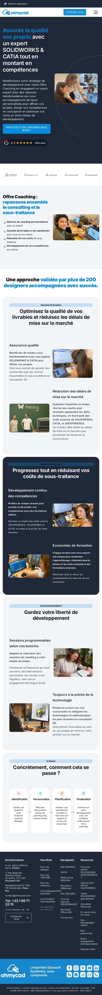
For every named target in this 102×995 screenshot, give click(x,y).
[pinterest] (83, 968)
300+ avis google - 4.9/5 (85, 988)
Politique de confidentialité (59, 988)
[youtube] (89, 968)
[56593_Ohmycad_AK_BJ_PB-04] (13, 965)
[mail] (89, 974)
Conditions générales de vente (34, 988)
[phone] (96, 974)
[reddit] (83, 974)
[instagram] (76, 968)
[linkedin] (96, 968)
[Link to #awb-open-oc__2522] (95, 12)
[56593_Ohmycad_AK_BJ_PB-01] (15, 10)
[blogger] (76, 974)
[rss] (69, 974)
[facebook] (69, 968)
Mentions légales (13, 988)
